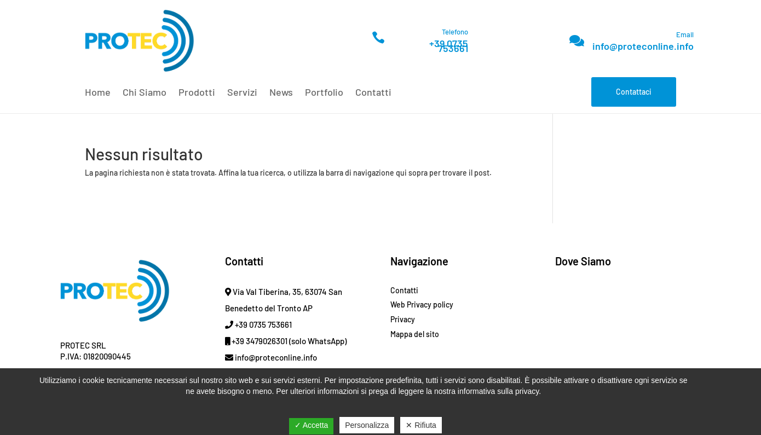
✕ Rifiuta (421, 425)
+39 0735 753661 (448, 45)
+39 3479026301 (256, 341)
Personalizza (367, 425)
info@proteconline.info (643, 46)
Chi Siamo (144, 93)
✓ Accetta (311, 425)
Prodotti (196, 93)
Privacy (402, 319)
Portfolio (324, 93)
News (281, 93)
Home (98, 93)
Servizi (242, 93)
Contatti (373, 93)
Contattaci (634, 91)
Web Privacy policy (421, 304)
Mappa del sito (414, 334)
